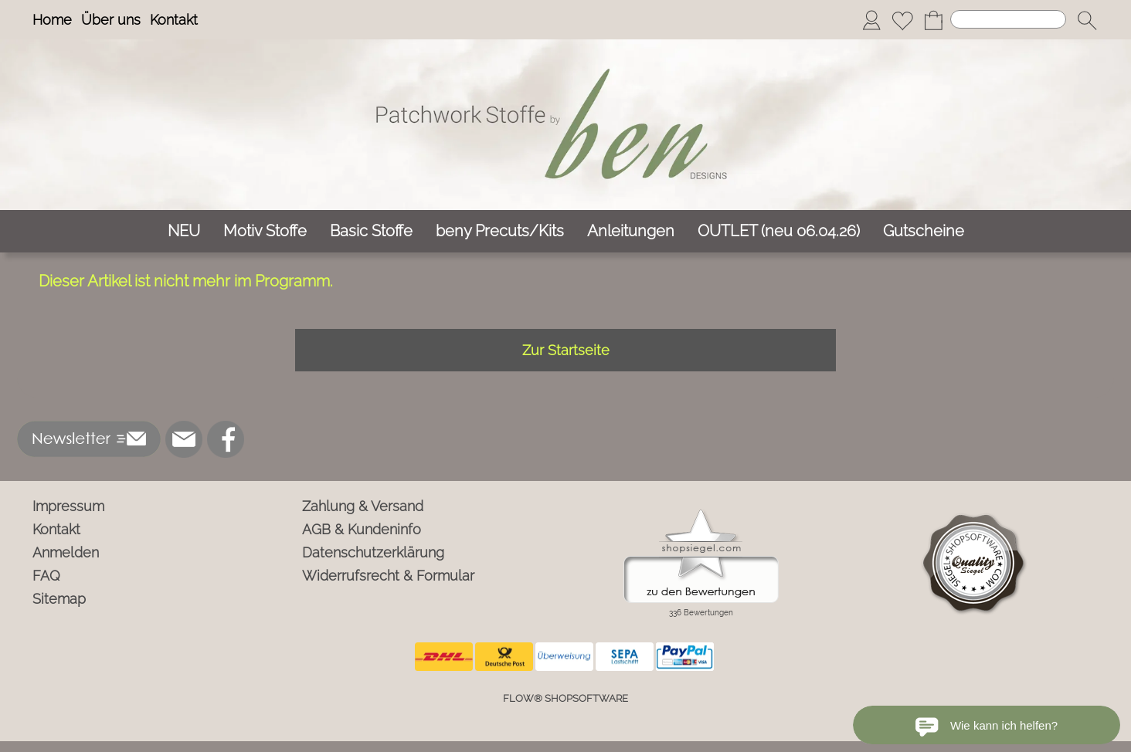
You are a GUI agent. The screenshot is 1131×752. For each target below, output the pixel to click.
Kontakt (174, 20)
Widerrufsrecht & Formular (388, 575)
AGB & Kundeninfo (361, 529)
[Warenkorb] (933, 20)
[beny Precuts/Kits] (500, 231)
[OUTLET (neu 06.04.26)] (778, 231)
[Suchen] (1008, 19)
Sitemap (59, 599)
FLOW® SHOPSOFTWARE (565, 698)
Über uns (111, 20)
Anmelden (65, 552)
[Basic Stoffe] (371, 231)
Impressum (68, 506)
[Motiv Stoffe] (265, 231)
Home (52, 20)
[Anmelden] (871, 20)
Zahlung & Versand (362, 506)
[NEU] (184, 231)
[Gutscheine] (923, 231)
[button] (1087, 20)
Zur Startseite (566, 350)
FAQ (46, 575)
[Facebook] (225, 439)
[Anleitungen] (631, 231)
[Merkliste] (902, 20)
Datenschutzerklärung (373, 552)
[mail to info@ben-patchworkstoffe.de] (184, 439)
